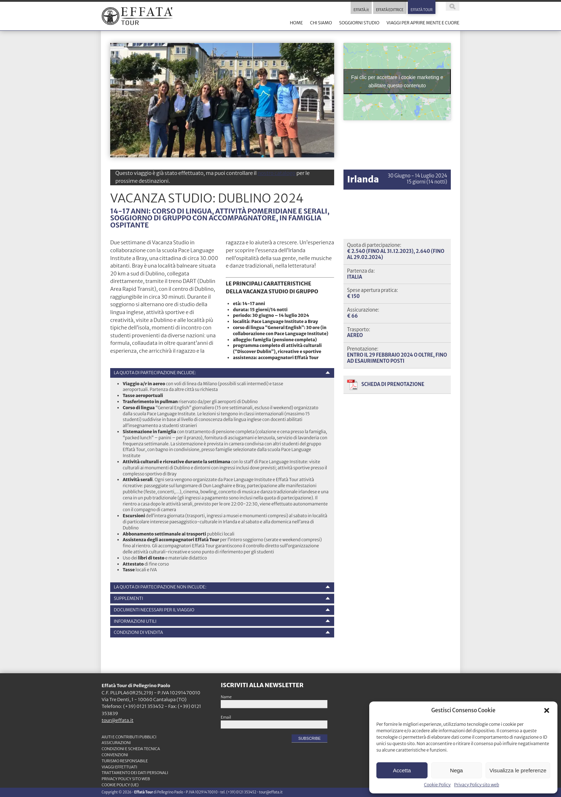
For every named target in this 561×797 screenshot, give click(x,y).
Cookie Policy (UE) (120, 784)
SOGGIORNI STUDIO (359, 22)
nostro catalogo (277, 173)
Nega (456, 770)
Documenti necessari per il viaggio (154, 609)
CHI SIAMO (321, 22)
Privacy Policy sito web (476, 784)
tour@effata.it (117, 720)
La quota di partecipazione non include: (160, 587)
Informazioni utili (135, 621)
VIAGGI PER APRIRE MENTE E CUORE (422, 22)
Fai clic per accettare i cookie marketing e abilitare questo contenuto (397, 81)
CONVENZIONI (115, 754)
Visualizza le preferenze (517, 770)
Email (226, 717)
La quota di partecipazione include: (155, 372)
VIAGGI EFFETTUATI (119, 766)
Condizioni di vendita (138, 632)
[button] (546, 710)
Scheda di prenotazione (392, 384)
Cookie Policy (437, 784)
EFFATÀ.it (361, 10)
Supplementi (128, 598)
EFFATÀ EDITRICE (390, 10)
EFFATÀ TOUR (422, 10)
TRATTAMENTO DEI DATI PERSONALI (135, 772)
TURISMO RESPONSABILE (125, 760)
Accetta (402, 770)
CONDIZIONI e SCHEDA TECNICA (131, 748)
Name (226, 696)
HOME (296, 22)
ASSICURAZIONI (116, 742)
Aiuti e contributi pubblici (129, 736)
